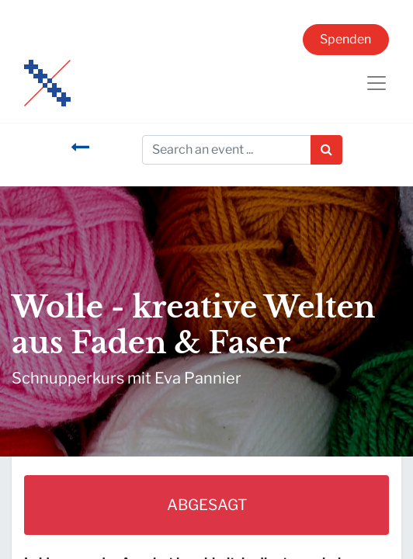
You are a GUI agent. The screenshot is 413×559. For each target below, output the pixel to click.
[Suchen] (326, 150)
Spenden (345, 39)
